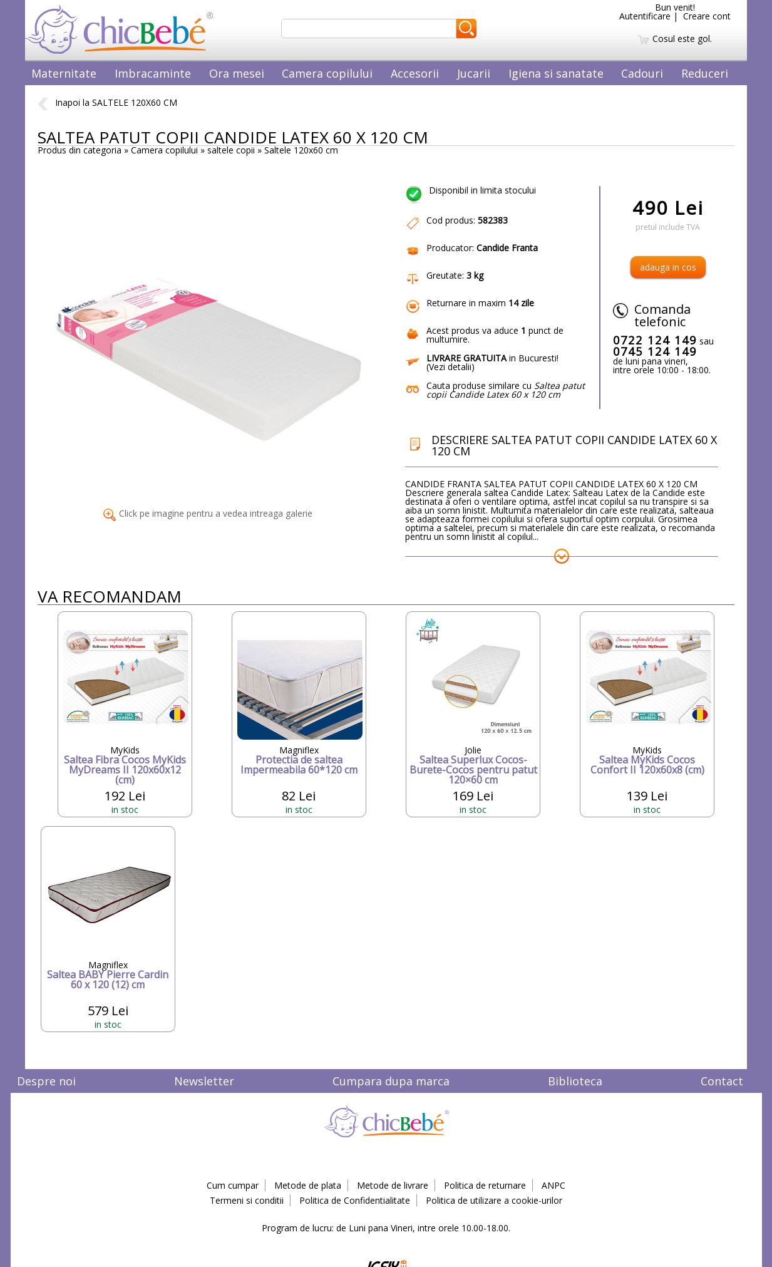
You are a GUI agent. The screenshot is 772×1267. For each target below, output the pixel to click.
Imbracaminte (153, 73)
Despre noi (46, 1081)
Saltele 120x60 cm (301, 150)
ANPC (553, 1185)
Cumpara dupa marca (391, 1081)
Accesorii (415, 73)
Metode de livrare (392, 1185)
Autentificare (645, 16)
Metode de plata (307, 1185)
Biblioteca (575, 1081)
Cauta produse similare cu (505, 390)
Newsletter (204, 1081)
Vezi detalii (450, 367)
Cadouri (642, 73)
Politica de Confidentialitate (354, 1200)
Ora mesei (236, 73)
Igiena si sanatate (556, 73)
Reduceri (704, 73)
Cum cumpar (233, 1185)
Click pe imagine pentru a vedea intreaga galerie (207, 513)
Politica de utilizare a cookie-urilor (494, 1200)
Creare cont (707, 16)
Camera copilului (327, 73)
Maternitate (63, 73)
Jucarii (473, 73)
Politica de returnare (485, 1185)
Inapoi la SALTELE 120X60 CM (107, 102)
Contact (722, 1081)
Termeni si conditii (247, 1200)
